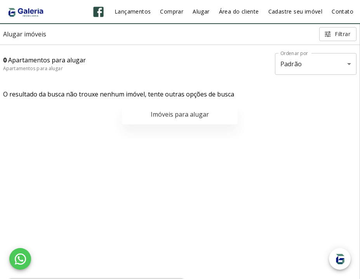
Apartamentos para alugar (33, 68)
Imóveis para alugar (180, 114)
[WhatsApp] (20, 259)
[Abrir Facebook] (98, 12)
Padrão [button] (291, 64)
